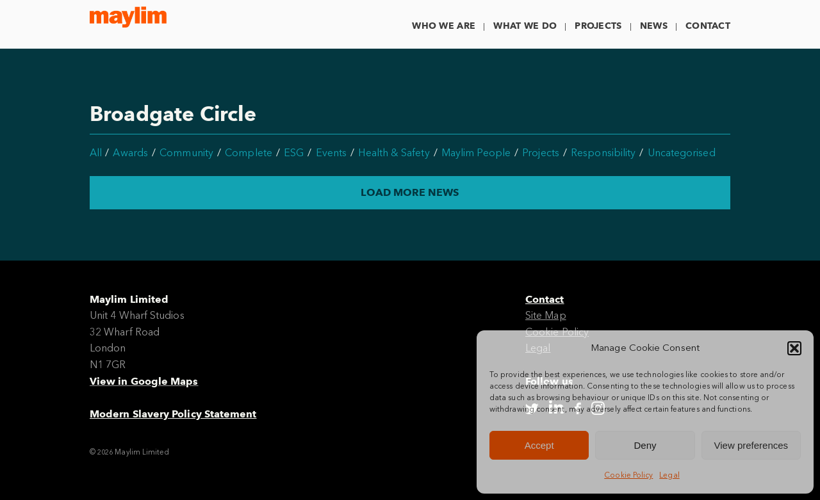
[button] (794, 348)
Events (331, 153)
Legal (669, 475)
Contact (707, 25)
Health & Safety (393, 153)
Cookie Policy (628, 475)
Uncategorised (682, 153)
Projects (598, 25)
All (96, 153)
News (654, 25)
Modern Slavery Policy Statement (173, 414)
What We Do (525, 25)
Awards (130, 153)
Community (186, 153)
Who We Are (443, 25)
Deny (645, 445)
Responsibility (603, 153)
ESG (294, 153)
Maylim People (476, 153)
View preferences (751, 445)
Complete (248, 153)
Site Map (545, 315)
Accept (539, 445)
